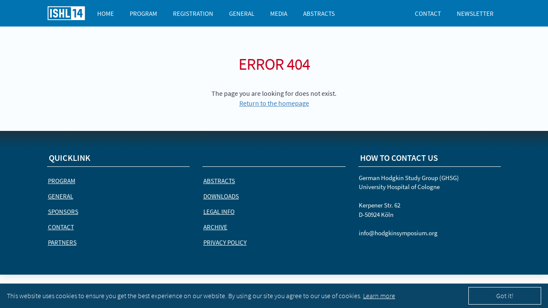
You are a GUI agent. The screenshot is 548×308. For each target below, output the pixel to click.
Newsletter (475, 13)
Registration (193, 13)
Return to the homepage (274, 103)
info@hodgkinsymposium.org (398, 233)
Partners (62, 242)
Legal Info (219, 211)
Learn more (379, 295)
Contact (428, 13)
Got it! (504, 295)
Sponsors (63, 211)
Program (143, 13)
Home (105, 13)
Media (278, 13)
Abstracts (319, 13)
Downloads (221, 196)
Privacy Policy (225, 242)
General (241, 13)
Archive (215, 227)
